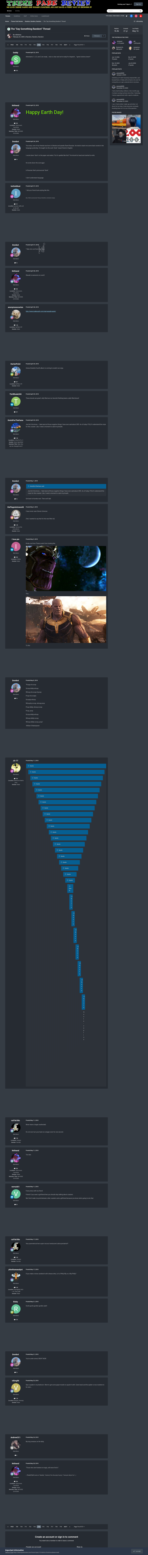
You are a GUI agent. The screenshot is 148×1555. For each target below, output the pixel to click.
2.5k (16, 525)
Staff (25, 16)
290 (16, 70)
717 (52, 45)
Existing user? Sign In (125, 4)
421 (16, 412)
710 (21, 45)
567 (16, 382)
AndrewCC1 (15, 1437)
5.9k (16, 1138)
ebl (134, 41)
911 (16, 204)
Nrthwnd (15, 105)
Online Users (34, 16)
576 (16, 1319)
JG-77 (15, 761)
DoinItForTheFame (15, 420)
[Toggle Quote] (29, 486)
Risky (15, 1302)
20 (16, 1204)
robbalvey (18, 35)
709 (17, 45)
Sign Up (138, 4)
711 (26, 45)
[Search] (118, 10)
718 (56, 45)
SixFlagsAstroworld (15, 507)
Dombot (15, 141)
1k (15, 159)
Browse (9, 12)
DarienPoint (15, 364)
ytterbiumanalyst (15, 1269)
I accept (136, 1551)
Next (65, 45)
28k (16, 123)
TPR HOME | (109, 16)
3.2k (16, 1398)
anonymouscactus (15, 307)
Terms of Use (9, 1552)
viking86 (15, 1381)
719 (61, 45)
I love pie (15, 539)
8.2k (16, 1287)
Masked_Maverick (121, 47)
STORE (123, 16)
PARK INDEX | (116, 16)
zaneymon (137, 47)
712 (30, 45)
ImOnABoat (15, 186)
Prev (12, 45)
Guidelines (17, 16)
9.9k (16, 438)
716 (48, 45)
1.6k (16, 325)
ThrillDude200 (15, 394)
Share (87, 36)
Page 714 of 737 (79, 45)
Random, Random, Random (35, 37)
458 (16, 557)
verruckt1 (16, 1187)
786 (16, 778)
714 (39, 45)
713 (34, 45)
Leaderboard (45, 16)
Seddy (15, 53)
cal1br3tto (15, 1120)
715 (43, 45)
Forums (8, 16)
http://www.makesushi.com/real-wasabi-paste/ (41, 311)
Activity (17, 11)
